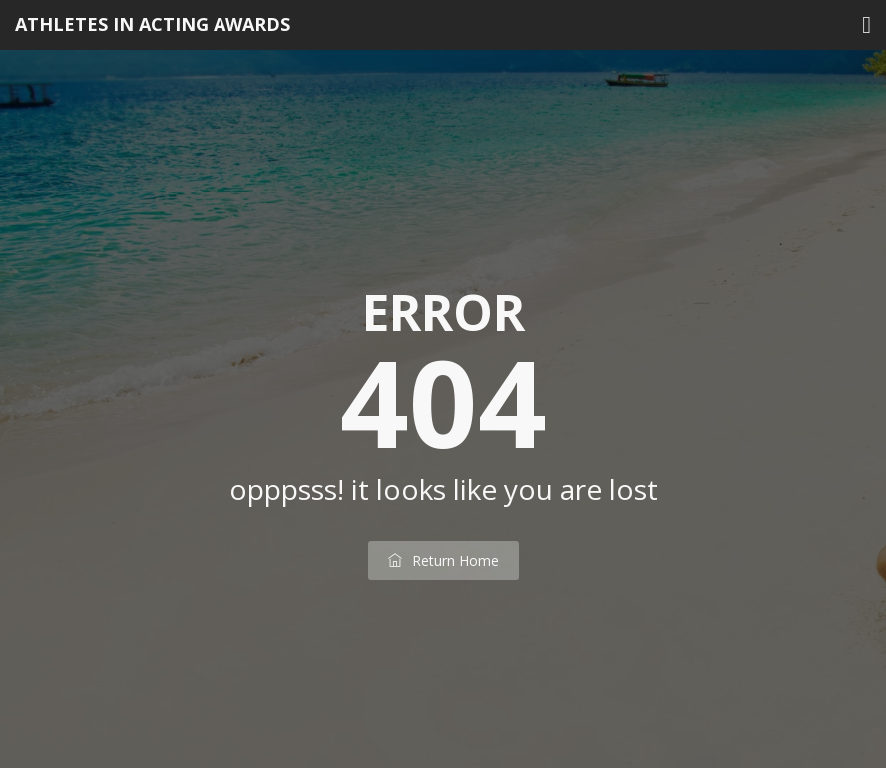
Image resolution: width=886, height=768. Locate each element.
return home (443, 560)
